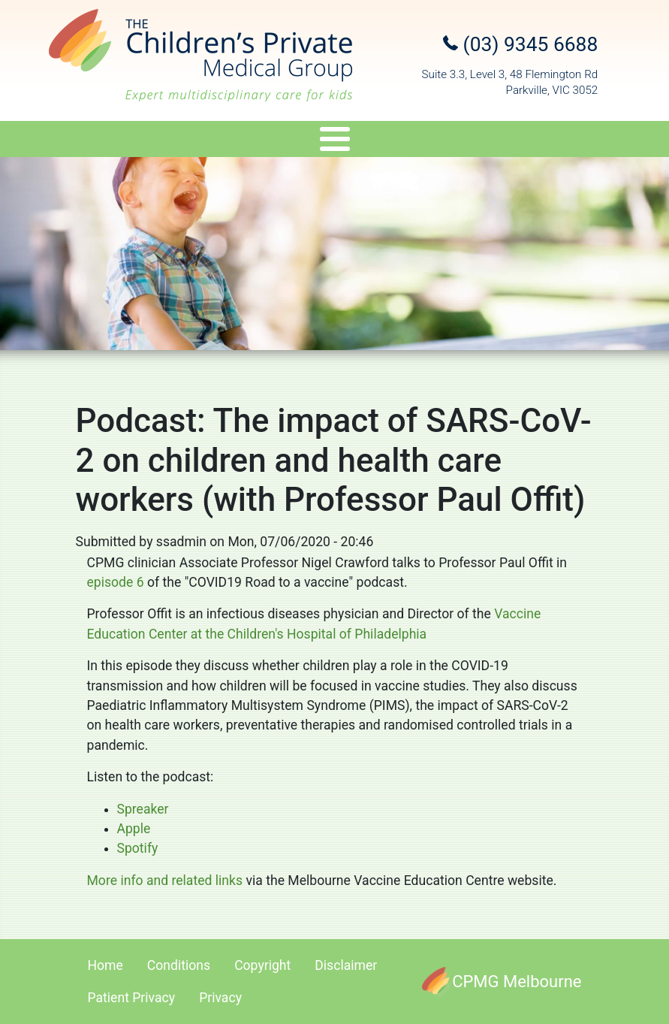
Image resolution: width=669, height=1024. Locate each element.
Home (105, 965)
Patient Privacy (132, 997)
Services (183, 141)
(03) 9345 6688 (520, 44)
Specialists (81, 141)
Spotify (137, 848)
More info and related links (166, 880)
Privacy (220, 997)
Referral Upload (565, 141)
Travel (354, 141)
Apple (134, 828)
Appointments (445, 141)
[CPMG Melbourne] (501, 981)
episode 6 (115, 582)
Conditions (178, 965)
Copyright (262, 965)
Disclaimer (346, 965)
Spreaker (143, 809)
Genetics (278, 141)
